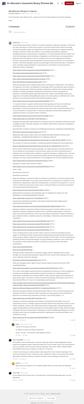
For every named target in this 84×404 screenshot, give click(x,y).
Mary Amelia (17, 340)
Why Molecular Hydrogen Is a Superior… (23, 11)
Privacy (42, 393)
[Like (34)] (31, 13)
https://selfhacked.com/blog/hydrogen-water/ (27, 82)
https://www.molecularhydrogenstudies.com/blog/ (29, 79)
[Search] (58, 3)
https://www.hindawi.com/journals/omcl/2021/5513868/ (31, 116)
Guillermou (16, 42)
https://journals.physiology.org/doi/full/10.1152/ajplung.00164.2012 (34, 288)
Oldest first (70, 27)
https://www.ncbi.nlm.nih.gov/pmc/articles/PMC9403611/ (31, 317)
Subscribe (69, 3)
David (17, 324)
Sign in (78, 3)
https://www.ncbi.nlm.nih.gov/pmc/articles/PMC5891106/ (31, 221)
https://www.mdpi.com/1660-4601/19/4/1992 (27, 298)
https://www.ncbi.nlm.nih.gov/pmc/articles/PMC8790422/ (31, 166)
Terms (47, 393)
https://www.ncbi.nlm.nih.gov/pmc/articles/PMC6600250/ (31, 70)
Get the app (51, 398)
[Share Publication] (62, 3)
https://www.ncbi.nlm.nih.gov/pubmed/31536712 (28, 190)
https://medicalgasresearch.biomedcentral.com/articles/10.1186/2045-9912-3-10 (38, 146)
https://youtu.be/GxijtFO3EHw (22, 247)
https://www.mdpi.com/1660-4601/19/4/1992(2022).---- (30, 119)
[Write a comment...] (44, 34)
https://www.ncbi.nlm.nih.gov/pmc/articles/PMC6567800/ (31, 101)
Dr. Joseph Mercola (15, 13)
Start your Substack (36, 398)
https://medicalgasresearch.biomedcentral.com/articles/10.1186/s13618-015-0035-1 (40, 140)
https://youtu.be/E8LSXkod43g (22, 250)
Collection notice (55, 393)
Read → (11, 20)
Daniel (18, 363)
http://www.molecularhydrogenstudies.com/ (27, 132)
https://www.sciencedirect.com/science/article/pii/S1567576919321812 (35, 268)
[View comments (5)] (35, 13)
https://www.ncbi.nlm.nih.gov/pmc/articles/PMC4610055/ (31, 224)
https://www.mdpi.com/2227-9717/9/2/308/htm (28, 198)
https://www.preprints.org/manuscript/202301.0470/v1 (30, 161)
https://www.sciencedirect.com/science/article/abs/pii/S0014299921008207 (37, 206)
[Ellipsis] (74, 42)
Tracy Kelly (16, 373)
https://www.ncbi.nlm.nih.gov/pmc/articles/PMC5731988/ (31, 76)
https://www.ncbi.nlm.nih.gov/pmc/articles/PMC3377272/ (31, 227)
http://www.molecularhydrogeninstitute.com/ (27, 73)
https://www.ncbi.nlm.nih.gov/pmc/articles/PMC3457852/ (31, 230)
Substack (33, 403)
